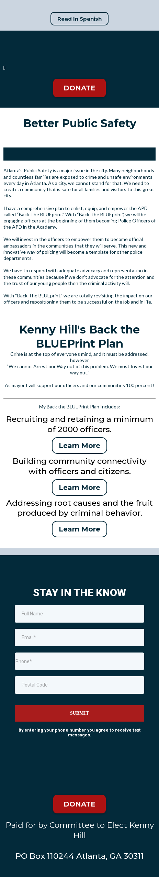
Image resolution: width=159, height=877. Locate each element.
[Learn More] (79, 445)
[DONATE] (79, 88)
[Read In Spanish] (79, 18)
